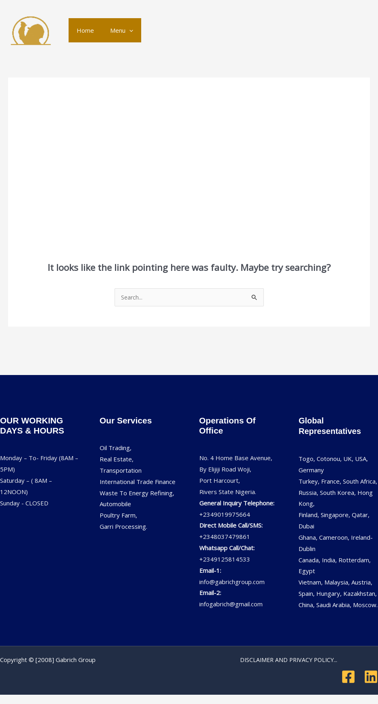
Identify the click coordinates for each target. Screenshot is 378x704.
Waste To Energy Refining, (137, 493)
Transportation (121, 471)
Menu (115, 30)
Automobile (115, 504)
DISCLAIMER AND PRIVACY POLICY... (289, 660)
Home (83, 30)
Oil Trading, (116, 448)
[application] (123, 30)
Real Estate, (117, 459)
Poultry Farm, (118, 515)
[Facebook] (348, 677)
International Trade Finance (137, 482)
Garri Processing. (123, 527)
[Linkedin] (371, 677)
